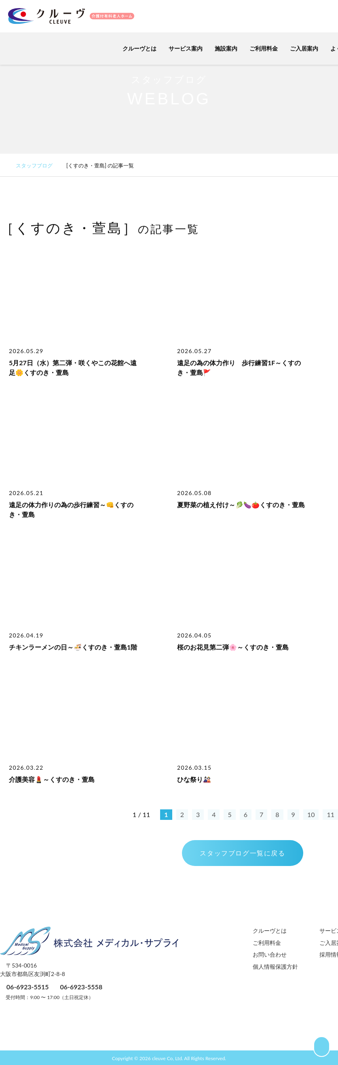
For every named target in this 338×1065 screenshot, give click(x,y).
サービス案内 (182, 48)
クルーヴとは (135, 48)
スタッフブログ (38, 165)
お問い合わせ (270, 954)
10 (311, 814)
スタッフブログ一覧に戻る (242, 853)
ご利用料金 (259, 48)
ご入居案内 (300, 48)
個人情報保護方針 (275, 966)
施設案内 (222, 48)
